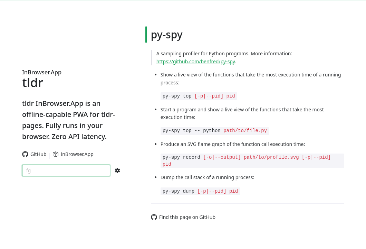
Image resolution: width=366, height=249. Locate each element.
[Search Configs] (117, 170)
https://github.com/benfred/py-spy (195, 61)
